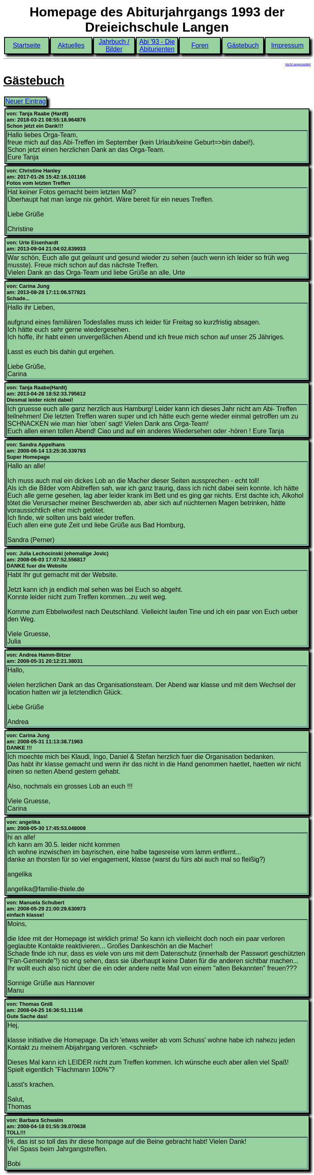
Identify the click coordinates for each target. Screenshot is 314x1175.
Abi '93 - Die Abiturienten (157, 45)
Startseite (27, 45)
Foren (200, 45)
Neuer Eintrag (25, 101)
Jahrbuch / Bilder (114, 45)
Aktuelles (71, 45)
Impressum (287, 45)
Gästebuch (243, 45)
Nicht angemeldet (298, 64)
